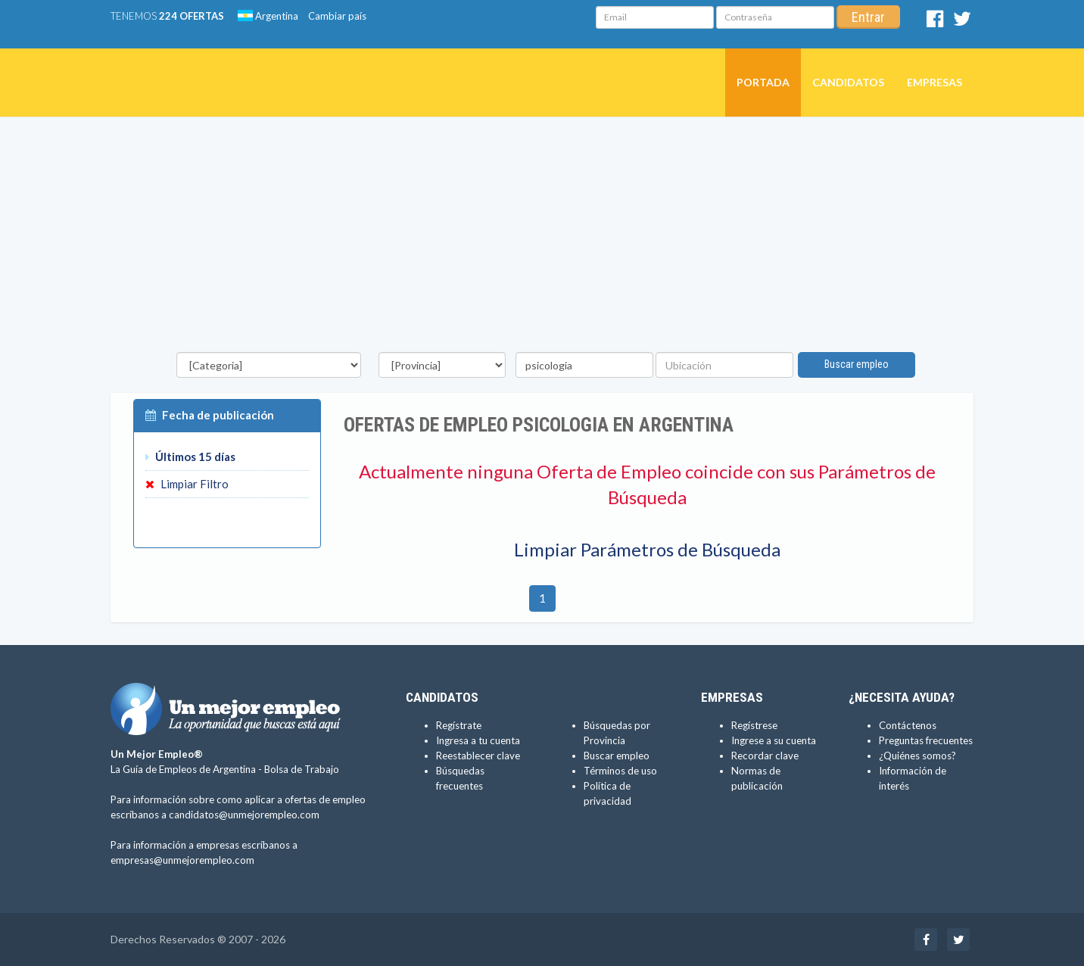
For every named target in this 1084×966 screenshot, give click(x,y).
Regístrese (754, 725)
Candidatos (848, 82)
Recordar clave (765, 755)
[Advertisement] (542, 238)
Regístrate (458, 725)
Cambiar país (337, 16)
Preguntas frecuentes (926, 740)
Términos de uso (620, 771)
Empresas (934, 82)
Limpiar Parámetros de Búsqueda (647, 549)
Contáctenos (907, 725)
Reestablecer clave (478, 755)
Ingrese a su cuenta (773, 740)
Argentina (268, 16)
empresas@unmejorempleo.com (182, 860)
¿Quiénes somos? (917, 755)
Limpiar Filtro (187, 484)
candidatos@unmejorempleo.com (244, 815)
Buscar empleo (856, 364)
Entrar (868, 17)
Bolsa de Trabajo (301, 769)
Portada (763, 82)
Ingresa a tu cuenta (478, 740)
